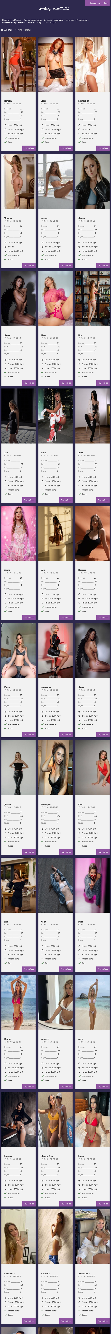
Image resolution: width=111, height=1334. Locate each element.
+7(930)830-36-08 (12, 572)
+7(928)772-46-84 (49, 572)
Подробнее (29, 148)
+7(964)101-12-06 (49, 221)
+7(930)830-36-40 (49, 807)
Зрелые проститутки (33, 20)
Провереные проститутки (13, 22)
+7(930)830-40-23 (49, 1276)
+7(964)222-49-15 (86, 221)
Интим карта (51, 22)
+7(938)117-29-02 (49, 455)
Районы (31, 22)
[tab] (6, 30)
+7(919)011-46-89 (12, 1042)
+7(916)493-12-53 (86, 455)
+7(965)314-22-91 (86, 338)
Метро (40, 22)
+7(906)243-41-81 (12, 103)
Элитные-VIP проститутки (77, 20)
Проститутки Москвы (11, 20)
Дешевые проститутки (54, 20)
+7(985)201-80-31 (49, 338)
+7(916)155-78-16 (12, 1276)
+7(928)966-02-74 (86, 572)
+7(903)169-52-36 (49, 1042)
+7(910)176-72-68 (49, 1159)
